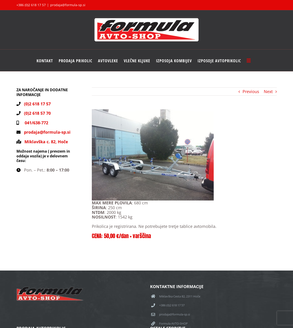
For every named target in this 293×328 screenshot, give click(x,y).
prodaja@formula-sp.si (67, 5)
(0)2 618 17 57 (37, 104)
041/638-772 (35, 122)
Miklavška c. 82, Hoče (46, 141)
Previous (251, 91)
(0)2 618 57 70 (37, 113)
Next (268, 91)
